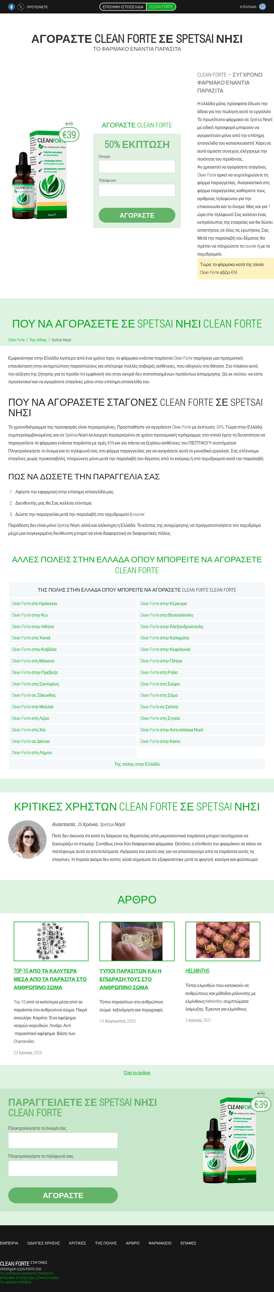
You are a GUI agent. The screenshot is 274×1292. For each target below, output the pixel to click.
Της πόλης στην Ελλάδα (136, 764)
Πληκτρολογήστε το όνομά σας (37, 1128)
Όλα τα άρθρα (137, 1072)
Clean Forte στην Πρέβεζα (35, 672)
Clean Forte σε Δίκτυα (31, 741)
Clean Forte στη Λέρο (30, 718)
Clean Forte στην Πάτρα (161, 661)
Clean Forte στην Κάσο (160, 741)
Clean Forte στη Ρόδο (159, 672)
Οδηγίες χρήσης (43, 1243)
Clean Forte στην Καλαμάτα (164, 638)
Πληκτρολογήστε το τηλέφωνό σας (40, 1156)
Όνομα (104, 156)
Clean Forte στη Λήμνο (32, 752)
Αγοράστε (136, 215)
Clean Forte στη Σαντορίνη (35, 684)
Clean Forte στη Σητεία (160, 718)
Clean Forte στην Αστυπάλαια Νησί (171, 729)
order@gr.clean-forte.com (20, 1269)
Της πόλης (106, 1243)
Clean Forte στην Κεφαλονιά (165, 649)
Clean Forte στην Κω (30, 615)
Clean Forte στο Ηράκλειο (34, 603)
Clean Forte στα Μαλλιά (32, 706)
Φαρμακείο (160, 1243)
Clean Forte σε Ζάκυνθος (34, 695)
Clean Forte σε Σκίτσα (159, 706)
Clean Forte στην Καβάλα (34, 649)
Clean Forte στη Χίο (28, 729)
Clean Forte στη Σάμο (159, 695)
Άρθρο (132, 1243)
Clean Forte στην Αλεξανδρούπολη (171, 626)
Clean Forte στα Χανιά (31, 638)
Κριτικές (77, 1243)
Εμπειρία (9, 1243)
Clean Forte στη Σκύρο (160, 684)
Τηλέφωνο (107, 180)
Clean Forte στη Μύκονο (33, 661)
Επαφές (188, 1243)
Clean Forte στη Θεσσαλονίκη (166, 615)
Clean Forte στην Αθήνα (33, 626)
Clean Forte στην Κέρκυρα (163, 603)
